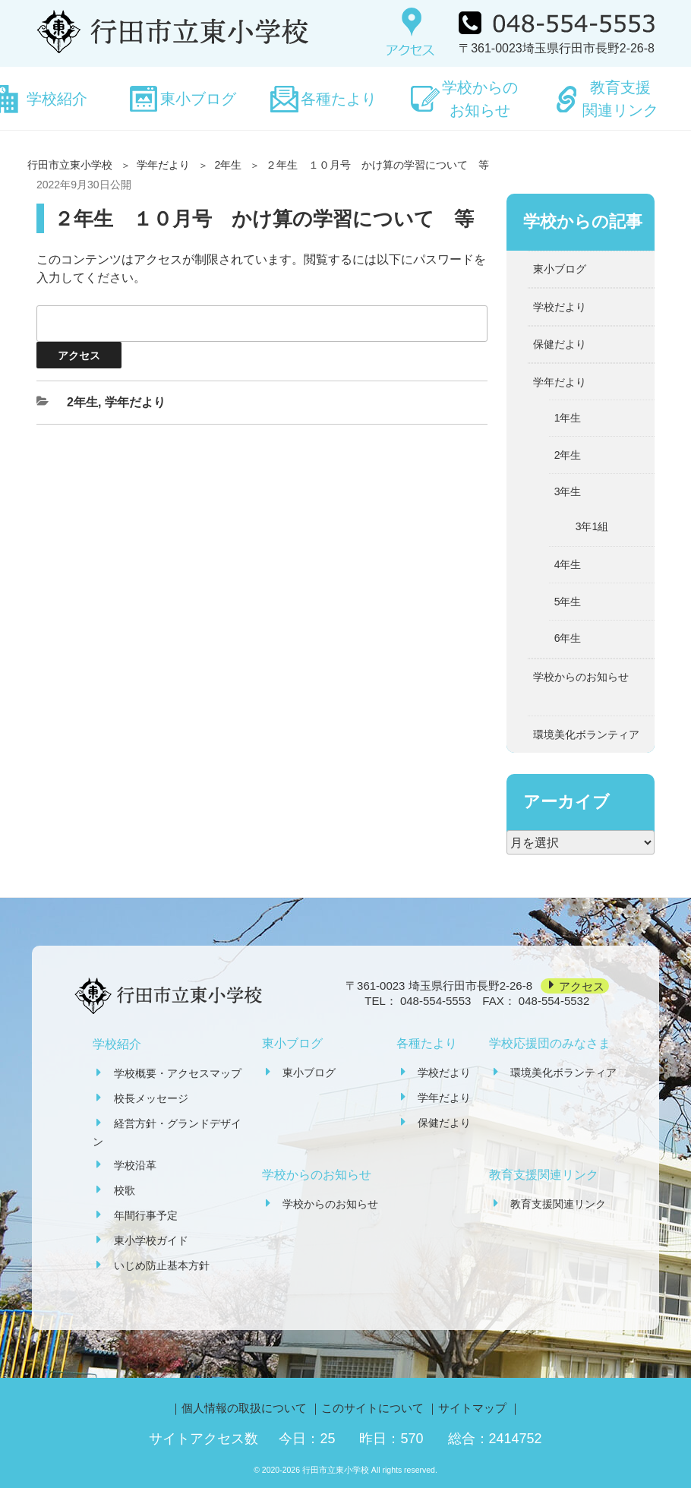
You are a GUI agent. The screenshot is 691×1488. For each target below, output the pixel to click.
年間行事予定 (146, 1215)
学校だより (559, 307)
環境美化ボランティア (586, 734)
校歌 (124, 1190)
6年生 (568, 638)
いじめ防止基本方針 (162, 1265)
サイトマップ (472, 1407)
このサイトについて (372, 1407)
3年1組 (592, 526)
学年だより (163, 165)
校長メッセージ (151, 1098)
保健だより (559, 344)
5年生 (568, 602)
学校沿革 (135, 1165)
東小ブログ (198, 98)
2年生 (227, 165)
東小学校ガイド (151, 1240)
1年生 (568, 418)
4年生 (568, 564)
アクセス (581, 985)
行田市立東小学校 (69, 165)
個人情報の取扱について (244, 1407)
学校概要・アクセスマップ (177, 1073)
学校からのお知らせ (480, 98)
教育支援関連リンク (620, 98)
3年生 (568, 491)
